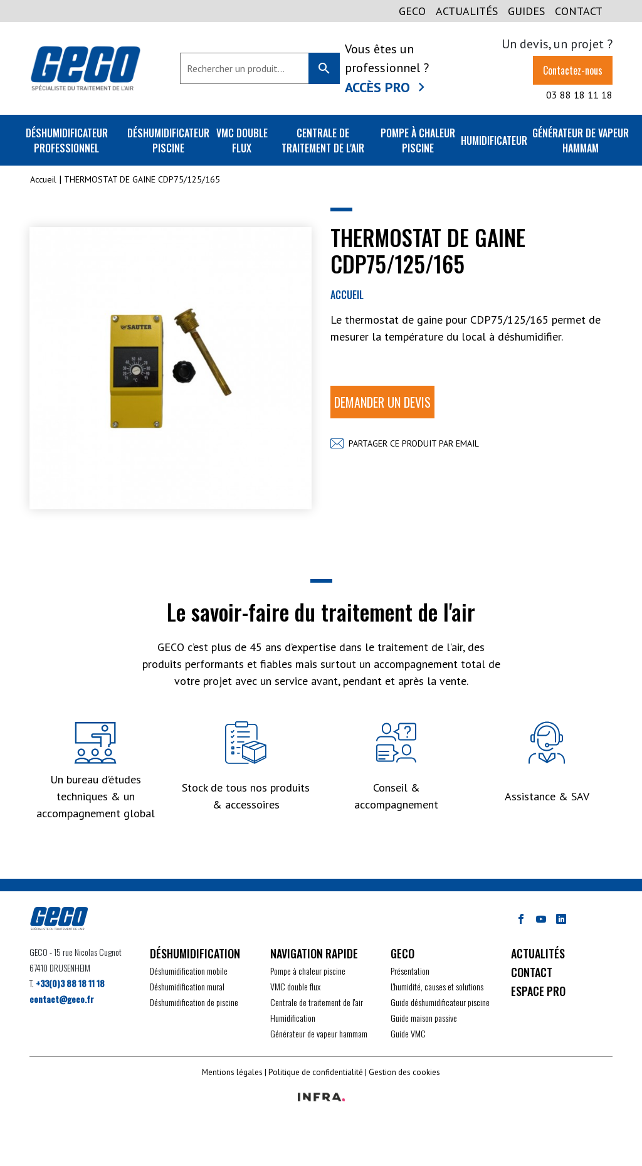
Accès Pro (377, 87)
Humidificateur (494, 140)
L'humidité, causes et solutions (437, 986)
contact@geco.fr (61, 998)
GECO (412, 11)
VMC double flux (242, 140)
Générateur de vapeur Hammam (580, 140)
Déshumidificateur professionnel (67, 140)
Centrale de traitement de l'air (323, 140)
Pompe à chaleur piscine (418, 140)
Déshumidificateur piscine (168, 140)
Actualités (467, 11)
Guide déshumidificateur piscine (440, 1002)
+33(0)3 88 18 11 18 (70, 983)
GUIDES (526, 11)
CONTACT (579, 11)
